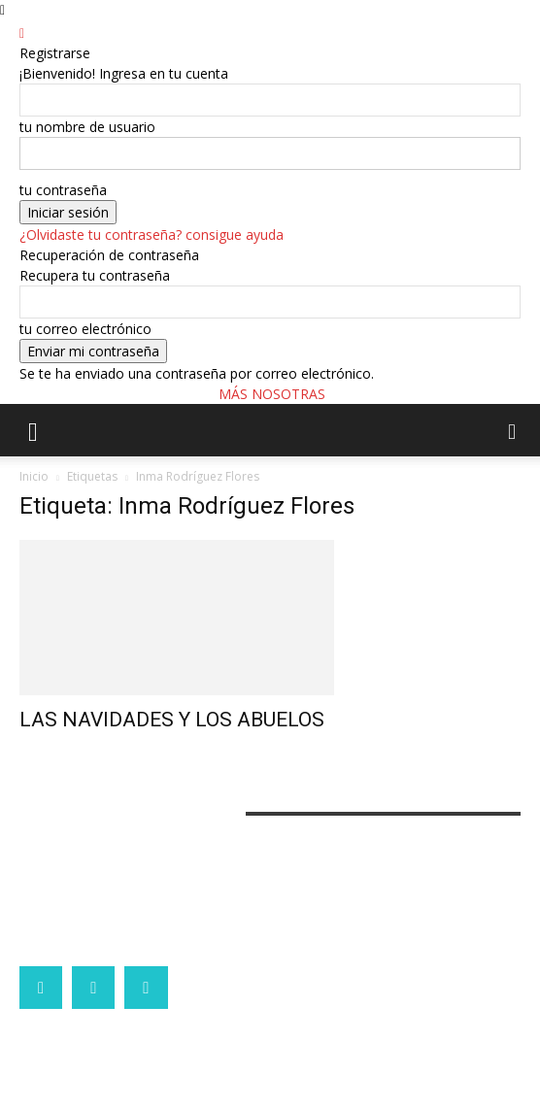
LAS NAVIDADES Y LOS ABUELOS (171, 719)
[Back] (21, 32)
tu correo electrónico (85, 328)
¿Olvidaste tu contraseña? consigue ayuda (151, 234)
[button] (33, 430)
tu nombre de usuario (87, 126)
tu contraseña (63, 190)
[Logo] (4, 466)
